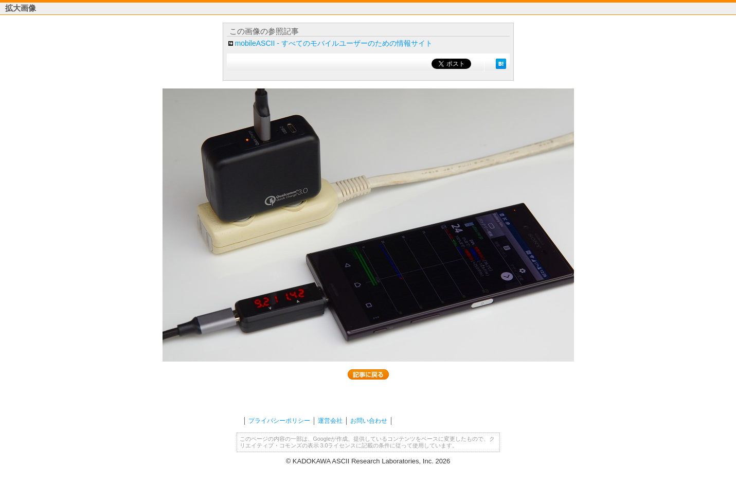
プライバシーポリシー (279, 420)
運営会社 (330, 420)
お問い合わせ (368, 420)
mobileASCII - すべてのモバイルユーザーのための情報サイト (334, 43)
